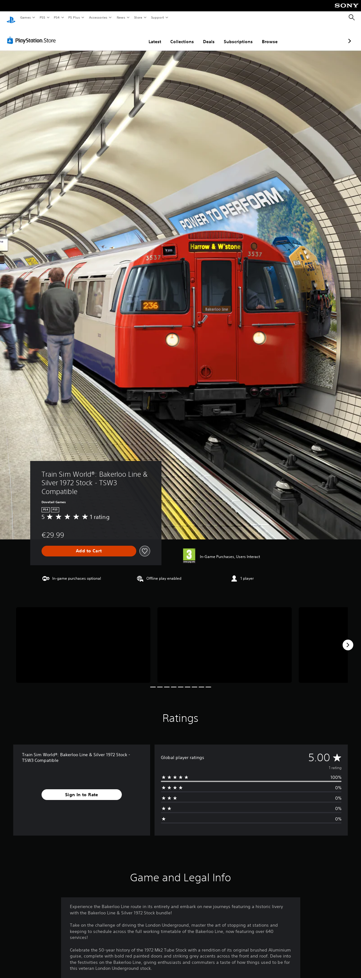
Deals (175, 35)
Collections (149, 35)
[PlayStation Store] (32, 34)
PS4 (57, 17)
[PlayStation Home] (11, 17)
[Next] (347, 639)
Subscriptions (204, 35)
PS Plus (74, 17)
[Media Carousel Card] (83, 639)
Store (138, 17)
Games (25, 17)
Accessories (98, 17)
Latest (121, 35)
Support (157, 17)
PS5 (42, 17)
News (121, 17)
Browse (236, 35)
